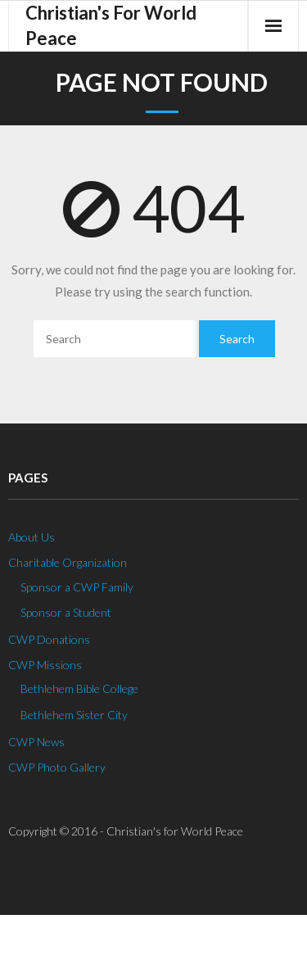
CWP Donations (49, 639)
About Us (31, 537)
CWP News (36, 742)
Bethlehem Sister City (74, 715)
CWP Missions (45, 665)
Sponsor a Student (65, 612)
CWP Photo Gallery (57, 767)
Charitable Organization (67, 562)
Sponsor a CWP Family (76, 587)
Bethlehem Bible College (79, 688)
